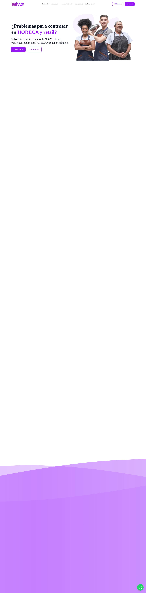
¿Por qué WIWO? (66, 4)
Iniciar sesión (118, 4)
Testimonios (79, 4)
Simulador (55, 4)
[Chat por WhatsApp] (140, 587)
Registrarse (130, 4)
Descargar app (34, 49)
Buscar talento (18, 49)
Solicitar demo (90, 4)
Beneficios (45, 4)
